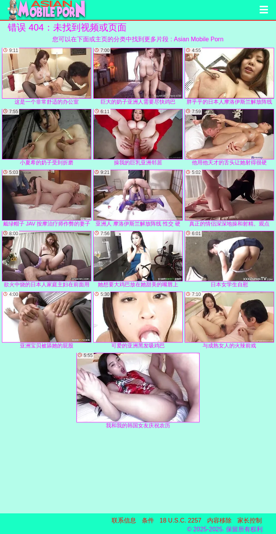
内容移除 (219, 520)
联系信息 (124, 520)
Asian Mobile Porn (199, 39)
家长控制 (249, 520)
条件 (148, 520)
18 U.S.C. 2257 (180, 520)
